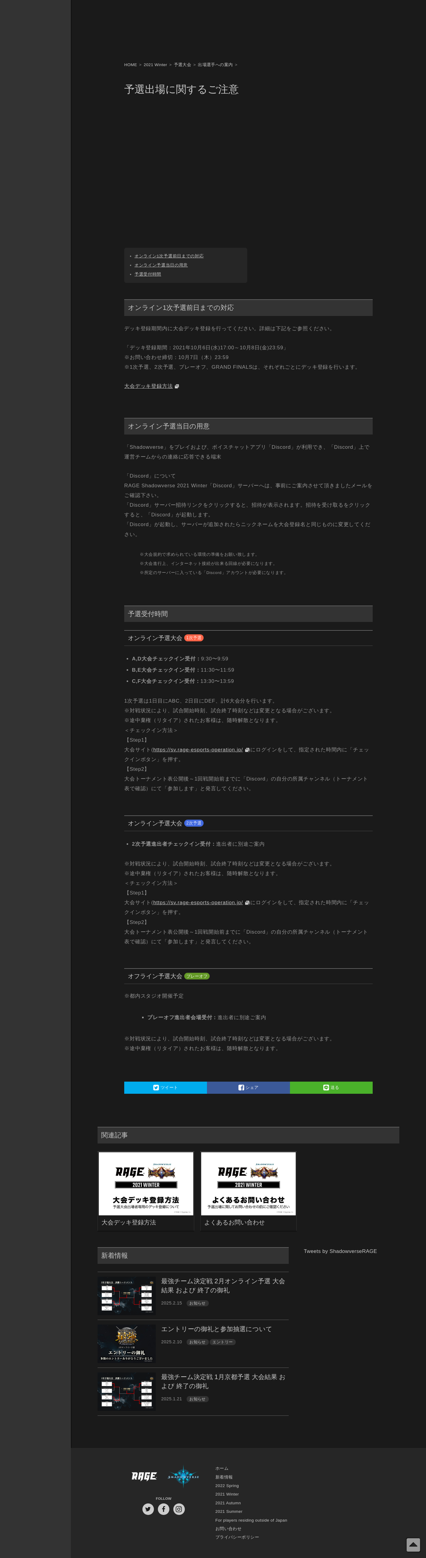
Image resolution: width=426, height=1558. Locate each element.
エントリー (222, 1342)
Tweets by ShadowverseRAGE (340, 1251)
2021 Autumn (228, 1503)
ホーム (221, 1468)
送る (331, 1087)
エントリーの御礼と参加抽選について (216, 1329)
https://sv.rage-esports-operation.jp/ (198, 750)
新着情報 (224, 1477)
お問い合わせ (228, 1528)
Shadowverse (183, 1477)
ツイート (165, 1087)
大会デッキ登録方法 (148, 386)
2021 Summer (229, 1511)
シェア (248, 1087)
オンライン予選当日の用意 (161, 265)
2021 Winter (227, 1494)
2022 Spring (227, 1485)
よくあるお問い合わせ (234, 1222)
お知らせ (197, 1303)
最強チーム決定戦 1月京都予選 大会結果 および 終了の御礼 (223, 1381)
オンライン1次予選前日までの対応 (169, 256)
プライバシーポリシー (237, 1537)
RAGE (144, 1477)
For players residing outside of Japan (251, 1520)
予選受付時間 (148, 274)
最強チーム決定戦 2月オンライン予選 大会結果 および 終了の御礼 (223, 1286)
